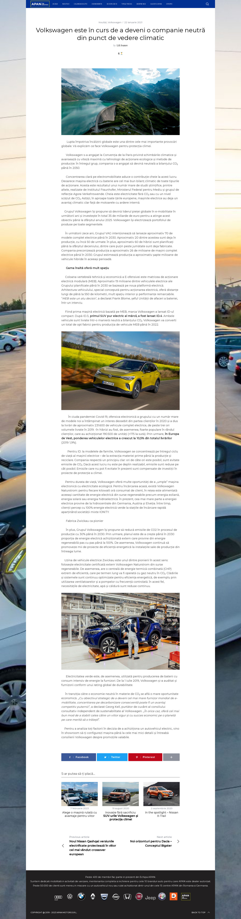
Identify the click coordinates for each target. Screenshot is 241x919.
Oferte (169, 4)
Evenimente (97, 4)
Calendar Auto (80, 4)
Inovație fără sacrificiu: (120, 816)
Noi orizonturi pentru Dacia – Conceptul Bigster (150, 841)
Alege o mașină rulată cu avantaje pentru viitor (79, 814)
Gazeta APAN (156, 4)
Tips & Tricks (127, 4)
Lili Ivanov (122, 45)
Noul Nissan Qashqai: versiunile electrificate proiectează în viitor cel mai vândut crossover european (90, 845)
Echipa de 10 (112, 4)
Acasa (55, 4)
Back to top (201, 912)
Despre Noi (141, 4)
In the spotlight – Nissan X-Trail (161, 814)
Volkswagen (114, 22)
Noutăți (65, 4)
